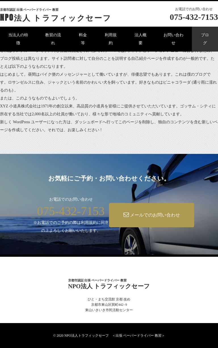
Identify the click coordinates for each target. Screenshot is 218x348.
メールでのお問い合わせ (151, 214)
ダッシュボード (88, 122)
